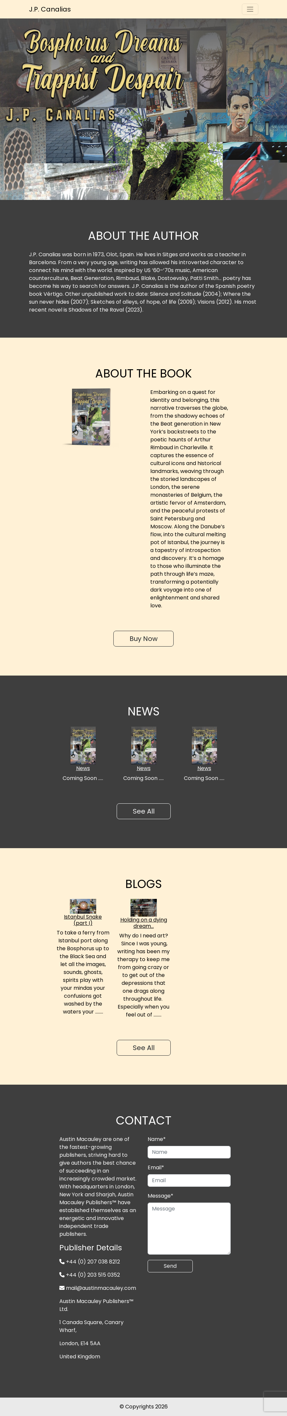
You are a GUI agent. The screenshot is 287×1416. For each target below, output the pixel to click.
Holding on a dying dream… (143, 923)
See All (144, 811)
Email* (156, 1167)
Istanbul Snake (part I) (83, 920)
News (83, 768)
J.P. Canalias (50, 9)
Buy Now (143, 638)
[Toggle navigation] (250, 9)
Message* (160, 1196)
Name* (157, 1139)
